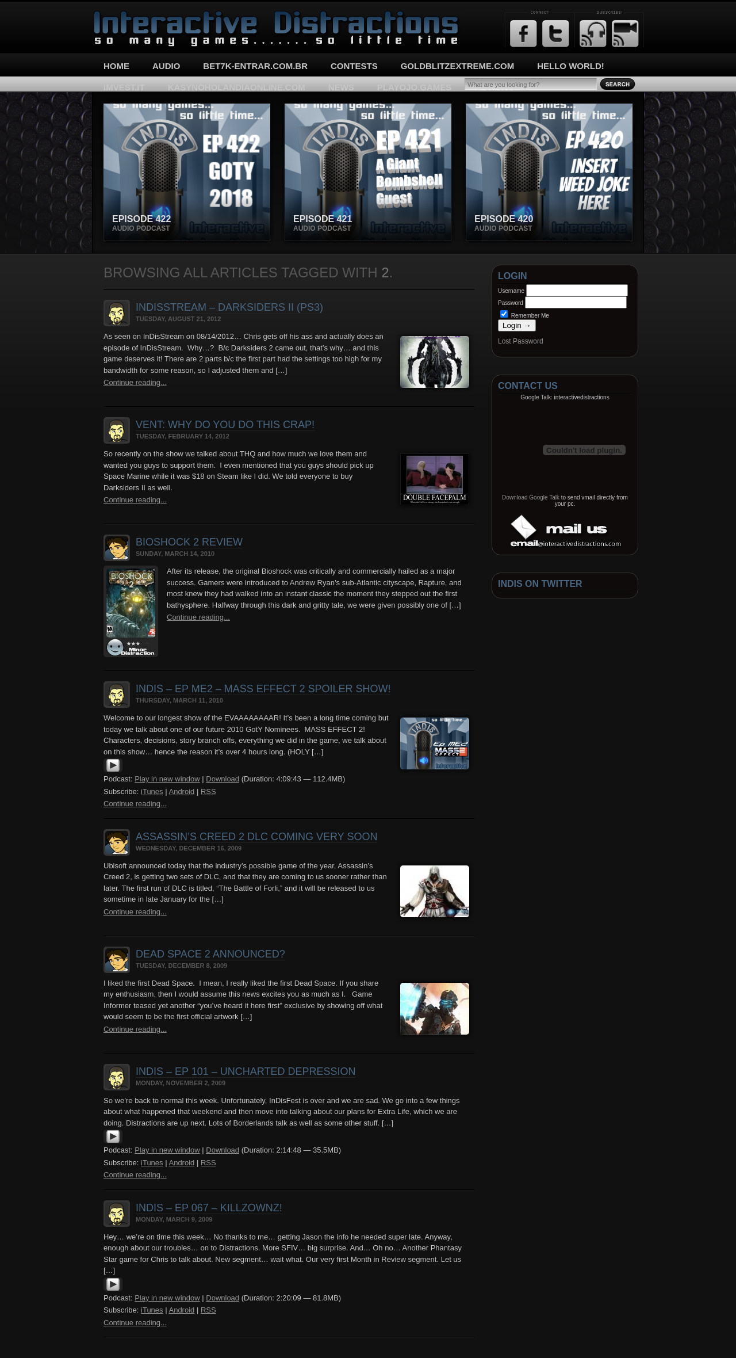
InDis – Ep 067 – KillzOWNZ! (209, 1208)
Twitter (555, 33)
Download (222, 779)
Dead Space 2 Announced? (210, 954)
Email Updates (625, 33)
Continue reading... (135, 382)
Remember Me (524, 315)
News (341, 87)
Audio (166, 66)
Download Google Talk (530, 497)
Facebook (523, 33)
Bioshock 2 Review (189, 542)
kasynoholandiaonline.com (236, 87)
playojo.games (414, 87)
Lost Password (520, 341)
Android (181, 791)
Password (510, 303)
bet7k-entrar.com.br (255, 66)
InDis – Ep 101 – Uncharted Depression (245, 1071)
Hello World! (570, 66)
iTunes (152, 791)
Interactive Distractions (135, 15)
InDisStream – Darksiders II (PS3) (229, 307)
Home (116, 66)
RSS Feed (593, 33)
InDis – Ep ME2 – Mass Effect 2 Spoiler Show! (263, 689)
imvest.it (124, 87)
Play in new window (167, 779)
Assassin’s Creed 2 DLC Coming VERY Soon (256, 836)
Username (511, 291)
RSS (208, 791)
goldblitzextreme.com (458, 66)
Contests (354, 66)
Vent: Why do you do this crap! (225, 424)
